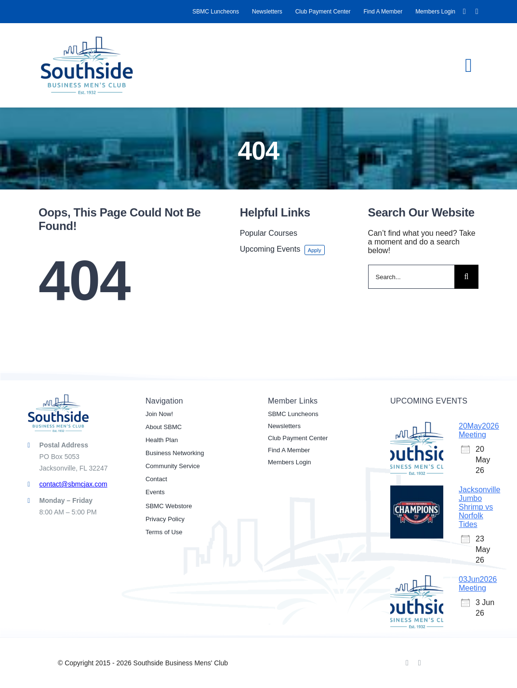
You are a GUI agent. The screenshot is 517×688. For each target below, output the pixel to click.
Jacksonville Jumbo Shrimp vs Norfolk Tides (479, 507)
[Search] (466, 277)
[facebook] (464, 11)
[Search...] (411, 277)
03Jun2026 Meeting (478, 583)
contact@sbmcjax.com (73, 484)
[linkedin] (477, 11)
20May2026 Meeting (479, 430)
